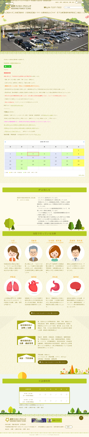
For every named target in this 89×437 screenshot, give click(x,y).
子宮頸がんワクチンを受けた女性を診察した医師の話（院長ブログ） (21, 128)
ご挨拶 (16, 12)
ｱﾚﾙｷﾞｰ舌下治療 (58, 12)
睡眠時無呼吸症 (70, 12)
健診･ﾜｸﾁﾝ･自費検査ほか (41, 12)
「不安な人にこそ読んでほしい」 (12, 131)
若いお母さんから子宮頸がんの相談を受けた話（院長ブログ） (20, 124)
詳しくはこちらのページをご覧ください (45, 313)
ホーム (3, 12)
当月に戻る (81, 175)
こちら (39, 134)
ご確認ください (81, 12)
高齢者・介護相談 (25, 12)
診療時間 (79, 2)
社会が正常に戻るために (17, 105)
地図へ (9, 3)
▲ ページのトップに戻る (81, 421)
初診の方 (10, 12)
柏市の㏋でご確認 (48, 115)
